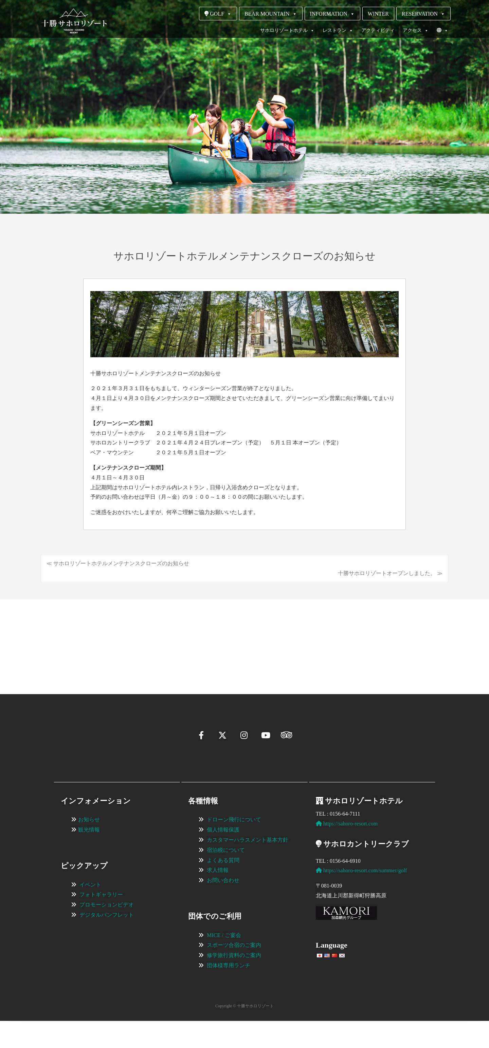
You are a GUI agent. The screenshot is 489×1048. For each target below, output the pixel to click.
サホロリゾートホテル (287, 30)
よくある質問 (223, 887)
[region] (244, 636)
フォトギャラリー (101, 922)
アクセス (416, 30)
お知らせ (89, 847)
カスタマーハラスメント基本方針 (247, 867)
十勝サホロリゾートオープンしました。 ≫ (390, 573)
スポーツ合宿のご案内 (234, 972)
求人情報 (218, 897)
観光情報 (89, 857)
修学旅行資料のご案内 (234, 982)
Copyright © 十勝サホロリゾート (244, 1033)
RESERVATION (423, 13)
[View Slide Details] (105, 636)
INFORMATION (332, 13)
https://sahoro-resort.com (347, 851)
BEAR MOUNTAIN (270, 13)
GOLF (218, 13)
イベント (90, 912)
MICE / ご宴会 (224, 962)
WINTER (378, 14)
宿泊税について (226, 877)
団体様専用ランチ (228, 992)
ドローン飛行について (234, 847)
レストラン (338, 30)
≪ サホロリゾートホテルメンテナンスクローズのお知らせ (118, 563)
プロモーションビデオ (106, 932)
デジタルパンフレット (106, 942)
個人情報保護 (223, 857)
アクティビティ (378, 30)
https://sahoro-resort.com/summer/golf (361, 897)
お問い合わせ (223, 907)
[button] (63, 666)
